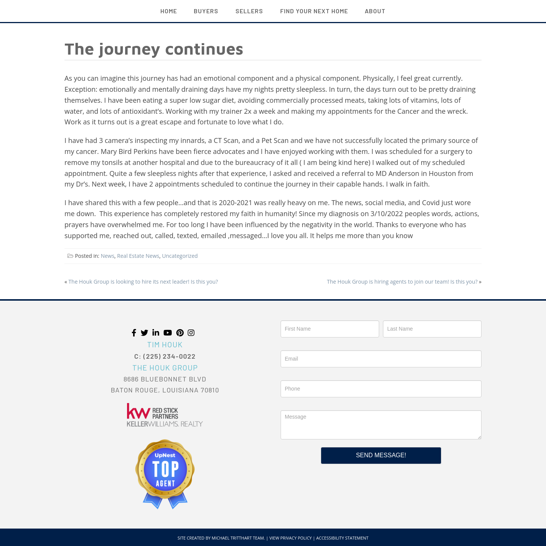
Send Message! (381, 455)
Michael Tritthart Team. (238, 538)
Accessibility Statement (342, 538)
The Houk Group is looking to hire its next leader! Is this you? (143, 281)
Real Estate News (138, 255)
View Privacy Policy (290, 538)
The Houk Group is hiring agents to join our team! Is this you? (402, 281)
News (108, 255)
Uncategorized (180, 255)
